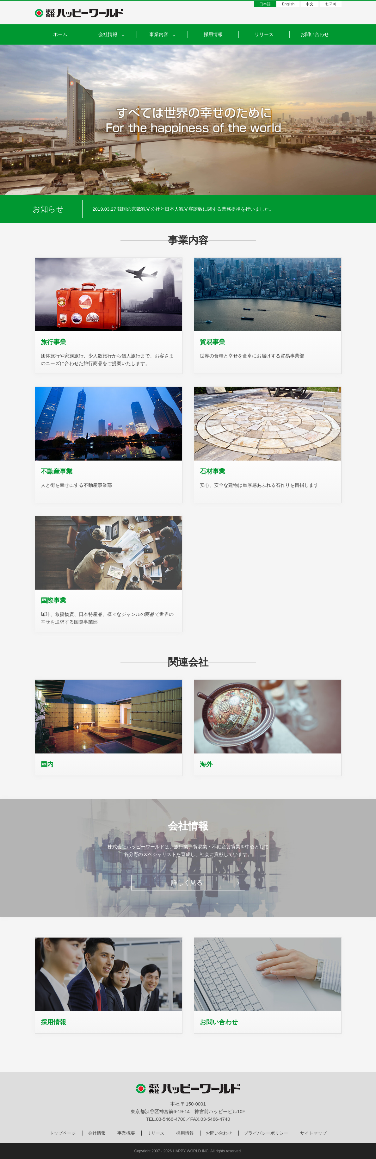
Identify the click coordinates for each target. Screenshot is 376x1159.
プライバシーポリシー (266, 1133)
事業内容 (158, 34)
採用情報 (213, 34)
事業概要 (126, 1133)
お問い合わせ (314, 34)
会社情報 (97, 1133)
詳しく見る (205, 882)
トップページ (62, 1133)
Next (333, 209)
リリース (264, 34)
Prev (95, 209)
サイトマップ (313, 1133)
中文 (309, 4)
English (288, 4)
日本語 (265, 4)
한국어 (330, 4)
